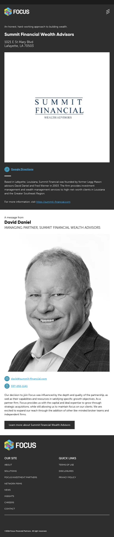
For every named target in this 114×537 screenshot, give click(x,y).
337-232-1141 (19, 386)
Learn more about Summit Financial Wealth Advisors (39, 425)
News (7, 490)
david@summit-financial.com (29, 378)
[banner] (16, 11)
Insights (9, 496)
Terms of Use (66, 464)
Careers (9, 502)
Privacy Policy (67, 477)
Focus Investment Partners (20, 477)
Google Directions (22, 169)
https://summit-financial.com (53, 201)
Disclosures (66, 471)
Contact (9, 508)
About (8, 464)
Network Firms (13, 483)
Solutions (10, 471)
